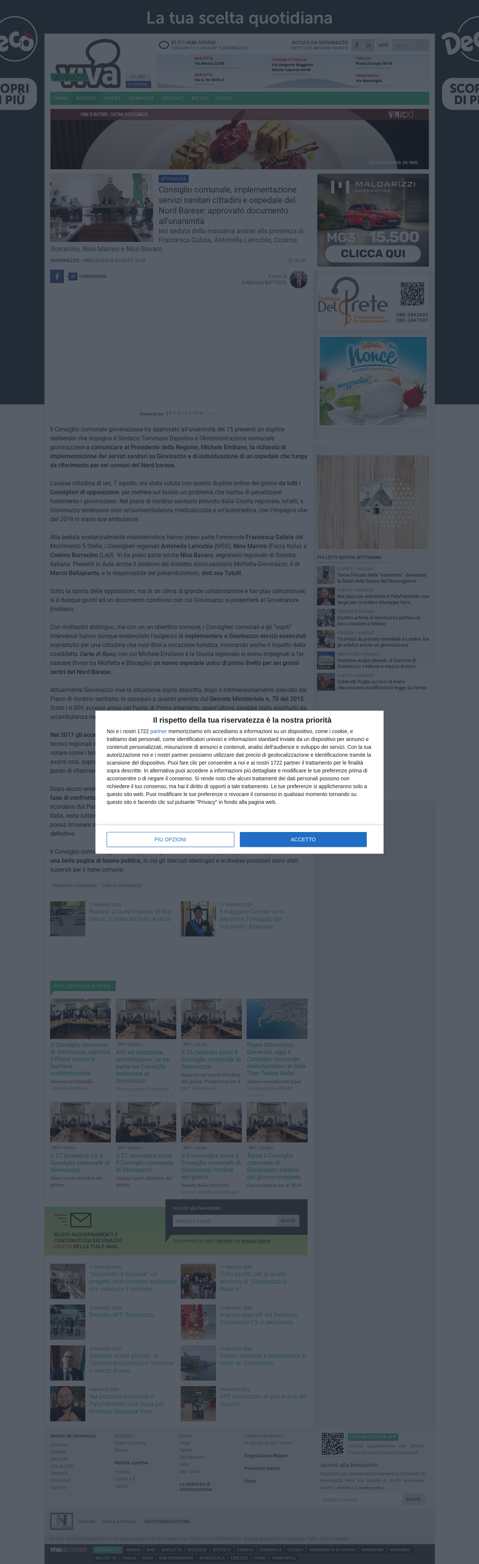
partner (158, 731)
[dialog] (239, 782)
